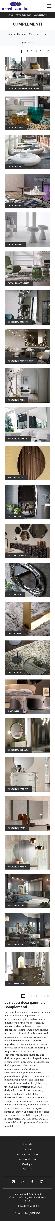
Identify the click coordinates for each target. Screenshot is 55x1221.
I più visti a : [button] (27, 42)
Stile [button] (44, 34)
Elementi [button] (22, 34)
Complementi (40, 15)
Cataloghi (27, 1164)
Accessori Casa (23, 15)
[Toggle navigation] (49, 6)
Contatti (27, 1169)
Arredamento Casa (27, 1154)
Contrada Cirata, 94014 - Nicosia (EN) (27, 1199)
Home (10, 15)
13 (48, 51)
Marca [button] (11, 34)
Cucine (27, 1149)
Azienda (27, 1144)
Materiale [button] (34, 34)
